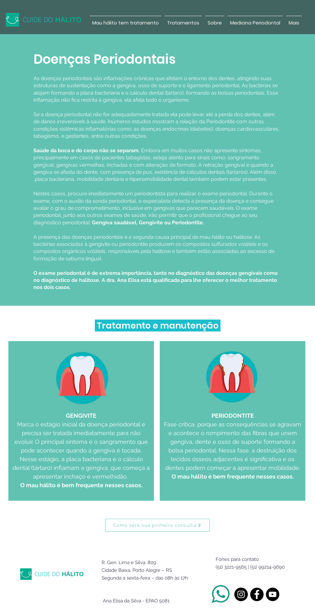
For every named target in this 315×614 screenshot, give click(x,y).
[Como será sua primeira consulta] (157, 525)
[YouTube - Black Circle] (272, 594)
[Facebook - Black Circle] (257, 594)
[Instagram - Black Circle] (241, 594)
